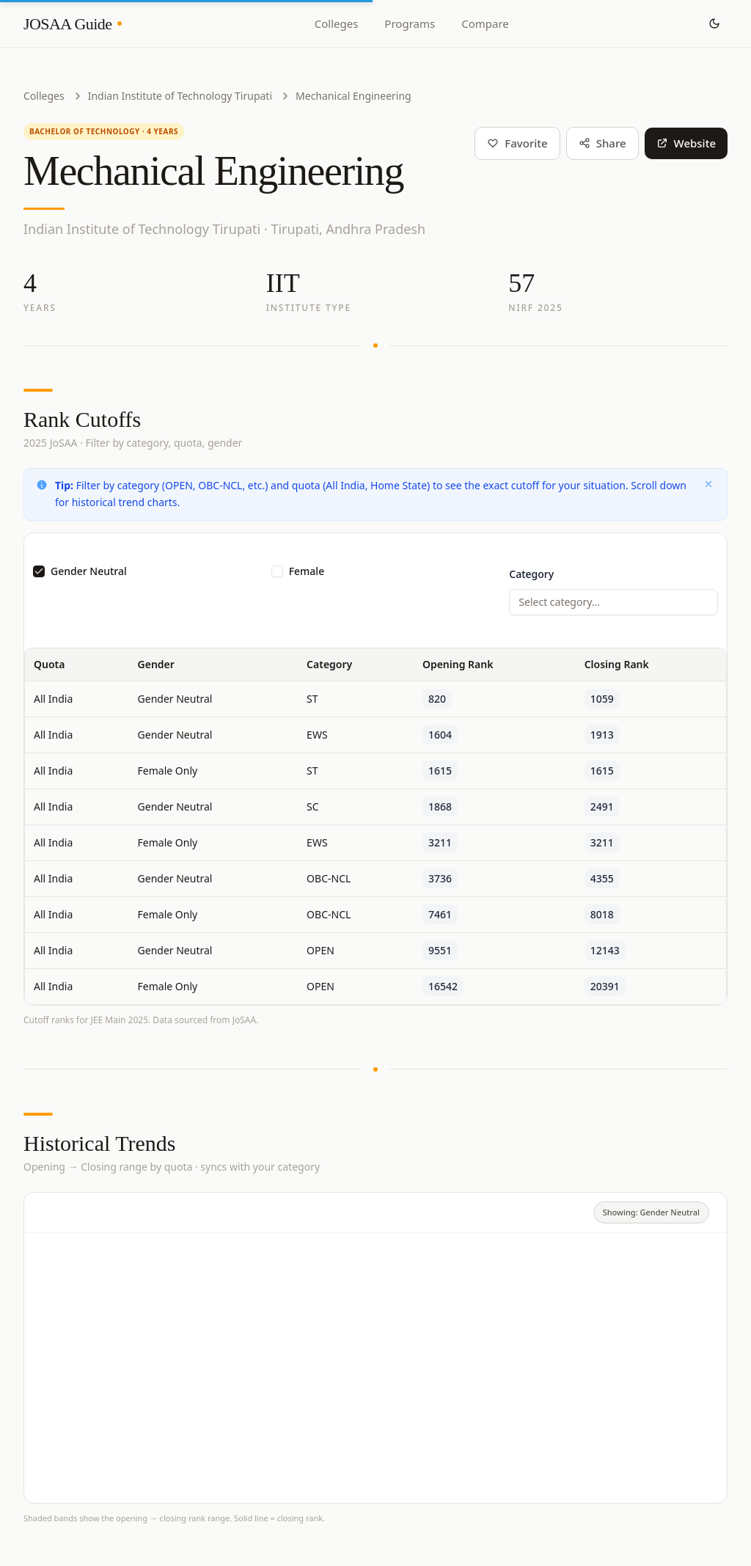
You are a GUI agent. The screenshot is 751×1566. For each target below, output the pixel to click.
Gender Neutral (89, 571)
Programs (409, 23)
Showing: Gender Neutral (651, 1212)
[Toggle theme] (714, 23)
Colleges (337, 23)
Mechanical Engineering (353, 96)
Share (602, 143)
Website (686, 143)
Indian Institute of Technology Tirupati (180, 96)
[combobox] (613, 602)
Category (531, 574)
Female (307, 571)
